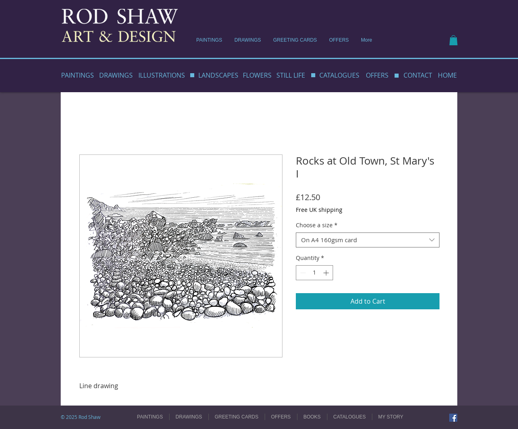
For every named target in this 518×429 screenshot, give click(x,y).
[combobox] (367, 240)
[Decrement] (302, 273)
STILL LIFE (290, 75)
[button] (453, 40)
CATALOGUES (339, 75)
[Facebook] (453, 418)
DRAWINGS (116, 75)
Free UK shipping (319, 209)
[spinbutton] (314, 273)
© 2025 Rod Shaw (80, 417)
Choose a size (317, 225)
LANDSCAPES (218, 75)
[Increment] (327, 273)
